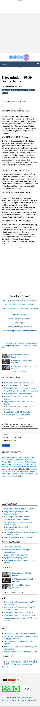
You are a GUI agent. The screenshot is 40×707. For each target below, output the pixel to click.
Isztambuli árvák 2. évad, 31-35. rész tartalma (21, 391)
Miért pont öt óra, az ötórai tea (20, 327)
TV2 (3, 343)
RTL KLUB (9, 343)
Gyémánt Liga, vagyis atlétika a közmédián (20, 634)
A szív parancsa (16, 467)
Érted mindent (7, 90)
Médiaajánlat (32, 700)
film (31, 665)
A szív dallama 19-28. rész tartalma (17, 415)
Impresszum (6, 700)
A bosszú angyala (16, 462)
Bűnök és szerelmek (26, 457)
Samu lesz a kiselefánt (12, 547)
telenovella (24, 90)
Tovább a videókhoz (20, 371)
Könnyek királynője (30, 467)
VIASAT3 (27, 343)
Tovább (20, 418)
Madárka (20, 471)
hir (30, 90)
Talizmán (26, 464)
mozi (19, 664)
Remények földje (15, 476)
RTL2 (21, 343)
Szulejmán (19, 460)
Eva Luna (23, 469)
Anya (8, 474)
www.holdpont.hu (28, 697)
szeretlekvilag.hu (20, 315)
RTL (16, 343)
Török (5, 434)
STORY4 (5, 346)
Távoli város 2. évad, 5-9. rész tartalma (18, 612)
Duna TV (4, 93)
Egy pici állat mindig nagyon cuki (16, 555)
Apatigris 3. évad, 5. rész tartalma (16, 385)
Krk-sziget (20, 323)
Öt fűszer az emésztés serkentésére (20, 305)
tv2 (3, 664)
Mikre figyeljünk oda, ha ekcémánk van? (18, 537)
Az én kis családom (25, 474)
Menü (5, 64)
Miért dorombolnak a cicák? (20, 319)
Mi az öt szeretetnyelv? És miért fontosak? (20, 301)
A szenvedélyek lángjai (10, 469)
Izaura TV (19, 346)
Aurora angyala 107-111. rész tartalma (18, 394)
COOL (34, 343)
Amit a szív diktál (8, 460)
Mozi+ (11, 346)
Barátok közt (33, 469)
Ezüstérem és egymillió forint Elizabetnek (19, 509)
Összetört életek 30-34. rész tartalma (18, 412)
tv (33, 90)
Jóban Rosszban (9, 471)
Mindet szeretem (9, 441)
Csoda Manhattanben (9, 457)
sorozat (15, 90)
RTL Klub (11, 664)
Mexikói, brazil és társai (12, 437)
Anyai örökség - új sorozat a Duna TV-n (18, 383)
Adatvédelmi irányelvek (20, 700)
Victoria (14, 474)
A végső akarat (15, 464)
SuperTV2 (28, 346)
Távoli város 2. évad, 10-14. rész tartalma (19, 388)
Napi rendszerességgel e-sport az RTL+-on (20, 652)
